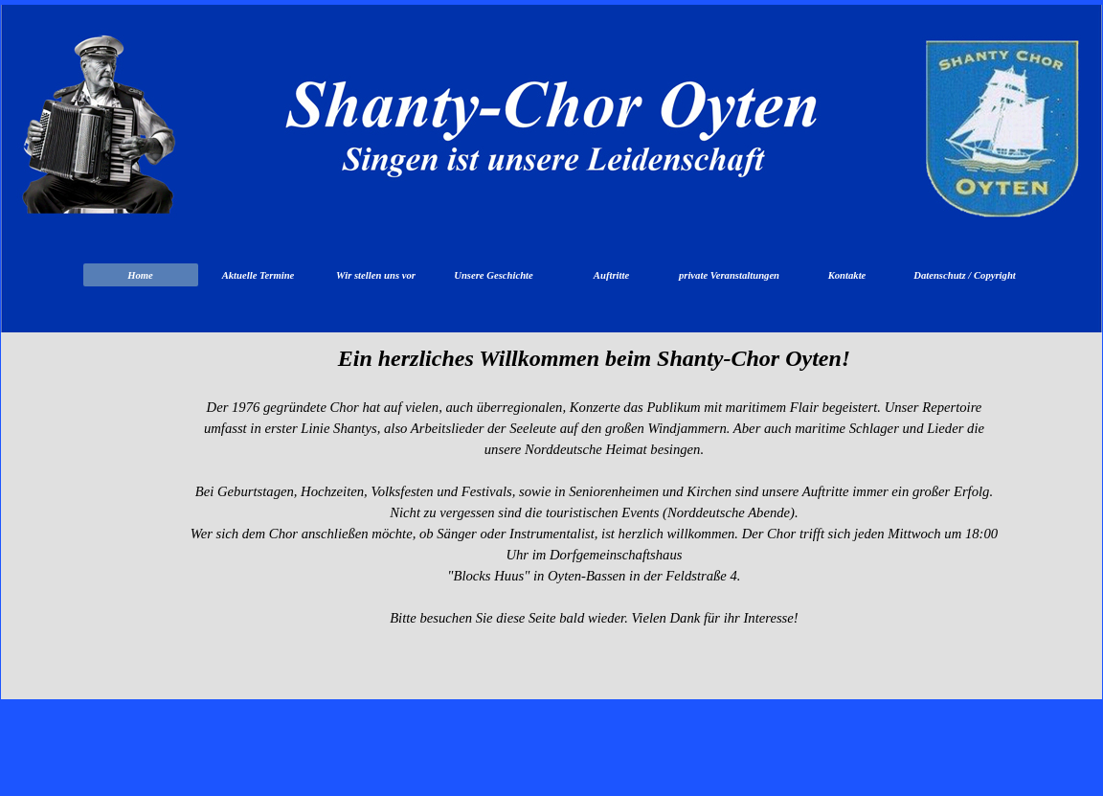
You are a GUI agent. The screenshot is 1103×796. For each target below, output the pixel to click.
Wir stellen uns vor (376, 275)
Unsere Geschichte (493, 275)
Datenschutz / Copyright (964, 275)
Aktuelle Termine (258, 275)
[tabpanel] (594, 537)
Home (140, 275)
